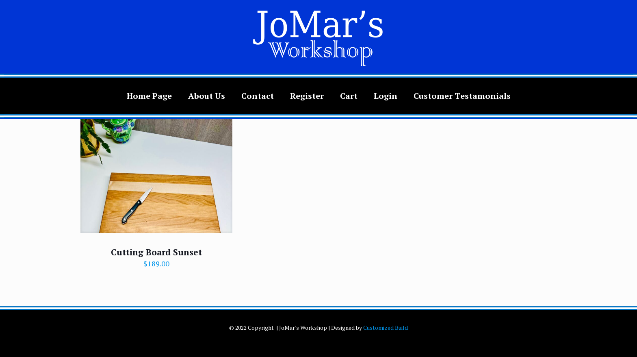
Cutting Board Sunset (156, 252)
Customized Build (385, 327)
